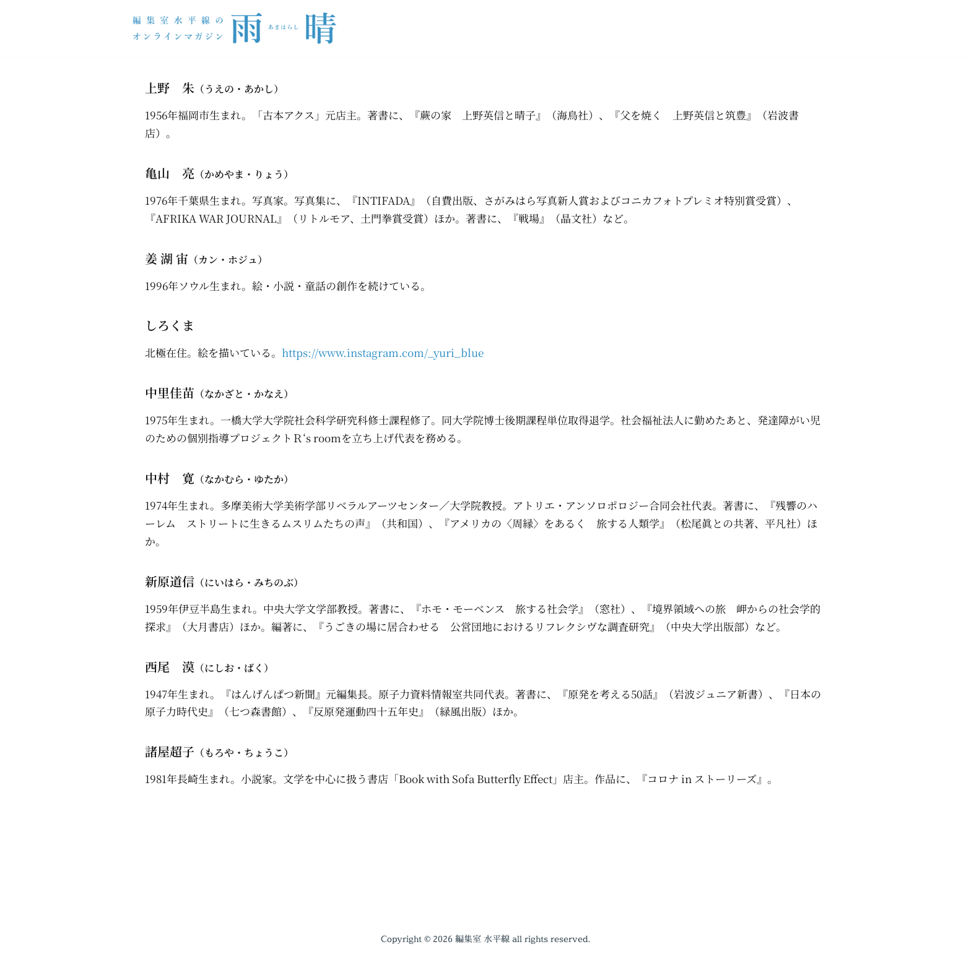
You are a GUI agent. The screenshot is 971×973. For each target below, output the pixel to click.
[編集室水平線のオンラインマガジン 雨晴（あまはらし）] (238, 28)
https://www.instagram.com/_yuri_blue (383, 352)
